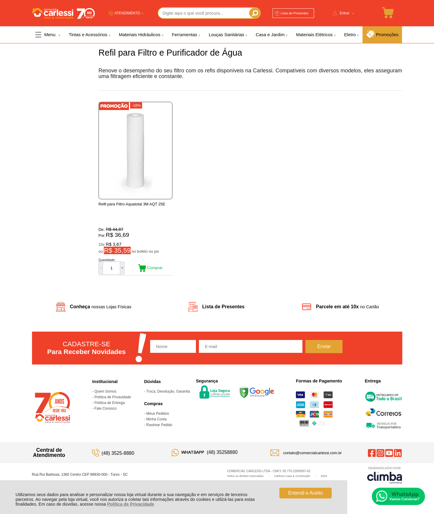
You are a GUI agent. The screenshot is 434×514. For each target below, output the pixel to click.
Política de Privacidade (130, 504)
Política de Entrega (110, 406)
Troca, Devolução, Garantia (168, 395)
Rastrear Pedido (159, 428)
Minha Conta (156, 422)
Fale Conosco (106, 412)
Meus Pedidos (157, 417)
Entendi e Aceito (305, 492)
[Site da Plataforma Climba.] (384, 478)
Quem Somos (105, 395)
